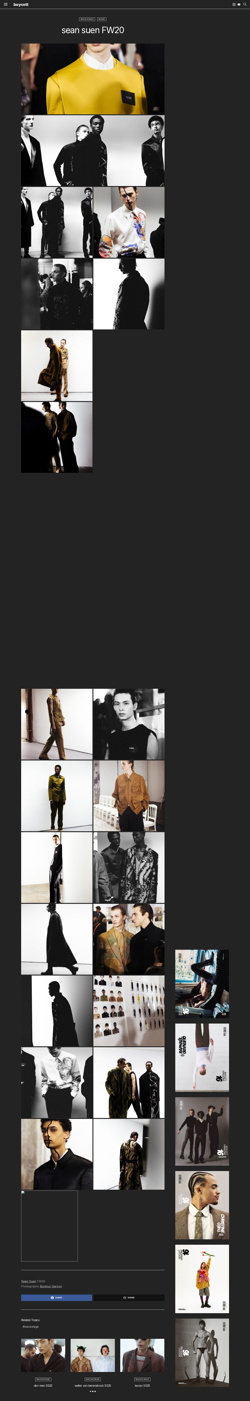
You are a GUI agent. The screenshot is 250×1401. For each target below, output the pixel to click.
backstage (87, 19)
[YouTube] (238, 4)
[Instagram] (234, 4)
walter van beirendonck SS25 (93, 1385)
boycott (21, 4)
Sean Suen (28, 1281)
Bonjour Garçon (51, 1286)
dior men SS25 (43, 1385)
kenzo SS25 (142, 1385)
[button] (90, 1391)
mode (102, 19)
